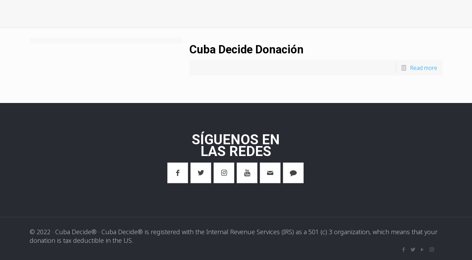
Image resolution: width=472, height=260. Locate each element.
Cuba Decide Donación (258, 49)
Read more (421, 67)
